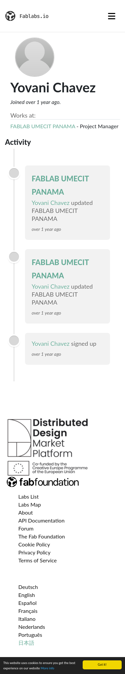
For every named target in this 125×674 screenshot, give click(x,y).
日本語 (26, 642)
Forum (25, 528)
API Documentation (41, 520)
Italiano (27, 619)
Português (30, 634)
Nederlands (31, 627)
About (25, 512)
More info (47, 668)
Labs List (28, 496)
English (26, 595)
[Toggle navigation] (112, 16)
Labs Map (29, 504)
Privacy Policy (34, 552)
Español (27, 603)
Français (27, 611)
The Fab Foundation (41, 536)
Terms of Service (37, 560)
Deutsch (28, 587)
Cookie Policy (34, 544)
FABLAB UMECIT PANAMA (42, 126)
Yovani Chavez (51, 202)
